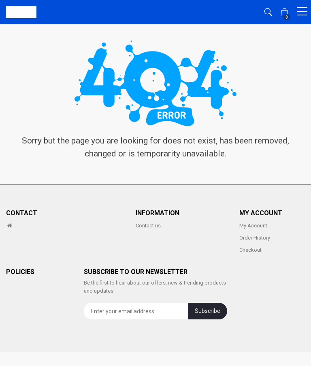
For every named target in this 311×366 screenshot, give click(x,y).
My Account (253, 226)
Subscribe (207, 311)
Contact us (148, 226)
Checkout (250, 250)
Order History (254, 238)
